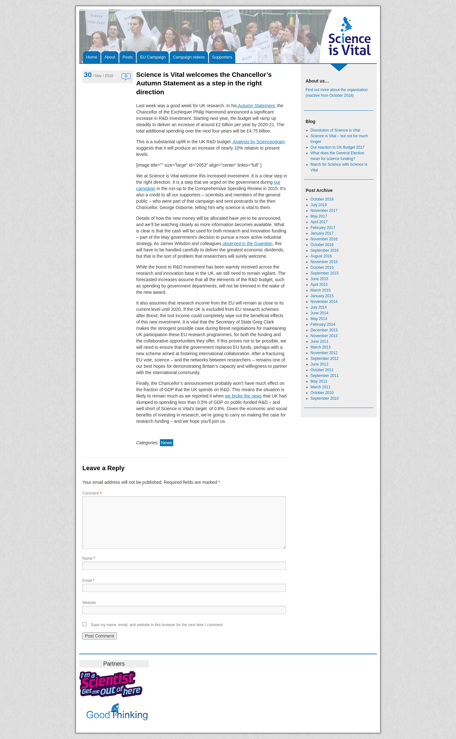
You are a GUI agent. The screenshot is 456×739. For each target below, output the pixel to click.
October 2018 (322, 199)
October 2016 (322, 245)
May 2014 (319, 319)
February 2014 (323, 324)
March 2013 (321, 347)
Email (88, 580)
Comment (91, 493)
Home (91, 57)
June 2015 (319, 279)
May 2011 (319, 381)
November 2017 (324, 210)
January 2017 (322, 233)
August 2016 (321, 256)
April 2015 (319, 284)
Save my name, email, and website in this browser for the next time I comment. (157, 625)
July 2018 (319, 205)
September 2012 (325, 358)
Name (88, 558)
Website (89, 602)
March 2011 (321, 387)
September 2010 (325, 398)
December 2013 (324, 330)
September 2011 (325, 375)
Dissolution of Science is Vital (335, 130)
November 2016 (324, 239)
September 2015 (325, 273)
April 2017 (319, 222)
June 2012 (319, 364)
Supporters (222, 57)
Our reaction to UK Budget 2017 (338, 147)
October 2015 (322, 267)
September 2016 (325, 250)
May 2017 (319, 216)
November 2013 (324, 336)
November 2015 (324, 262)
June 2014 (319, 313)
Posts (128, 57)
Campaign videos (189, 57)
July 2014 (319, 307)
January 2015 (322, 296)
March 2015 (321, 290)
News (166, 442)
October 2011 (322, 370)
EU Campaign (153, 57)
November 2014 (324, 301)
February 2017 (323, 227)
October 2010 (322, 393)
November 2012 (324, 353)
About (109, 57)
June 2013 (319, 341)
